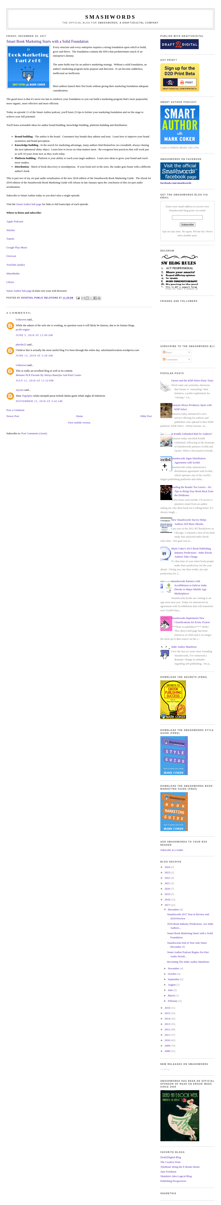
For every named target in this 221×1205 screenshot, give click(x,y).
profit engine (23, 329)
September (174, 979)
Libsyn (10, 282)
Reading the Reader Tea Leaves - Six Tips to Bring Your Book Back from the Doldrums (192, 491)
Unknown (21, 319)
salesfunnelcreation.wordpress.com (120, 350)
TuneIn (10, 238)
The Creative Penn (170, 1162)
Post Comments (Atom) (34, 433)
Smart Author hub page (28, 204)
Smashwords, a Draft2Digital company (128, 23)
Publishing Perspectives (173, 1181)
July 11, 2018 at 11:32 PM (35, 380)
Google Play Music (16, 247)
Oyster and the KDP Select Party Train (192, 380)
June (170, 990)
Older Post (146, 416)
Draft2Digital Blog (170, 1157)
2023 (167, 872)
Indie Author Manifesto (184, 646)
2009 (167, 1045)
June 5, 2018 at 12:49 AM (34, 335)
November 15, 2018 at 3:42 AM (39, 401)
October (172, 973)
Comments (170, 359)
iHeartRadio (13, 273)
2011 (167, 1034)
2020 (167, 888)
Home (79, 416)
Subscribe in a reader (171, 849)
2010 (167, 1040)
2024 (167, 867)
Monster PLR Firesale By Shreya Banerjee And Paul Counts (48, 375)
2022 (167, 877)
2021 (167, 883)
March (172, 995)
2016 (167, 1007)
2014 (167, 1018)
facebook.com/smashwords (175, 182)
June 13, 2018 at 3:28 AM (34, 355)
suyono (20, 389)
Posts (167, 352)
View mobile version (79, 422)
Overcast (11, 256)
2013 (167, 1024)
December (174, 909)
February (173, 1000)
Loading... (165, 1069)
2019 (167, 894)
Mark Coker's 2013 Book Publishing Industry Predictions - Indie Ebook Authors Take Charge (191, 552)
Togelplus (27, 395)
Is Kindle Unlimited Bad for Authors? (191, 433)
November (174, 968)
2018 (167, 899)
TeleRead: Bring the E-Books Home (180, 1166)
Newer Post (12, 416)
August (172, 984)
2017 (167, 904)
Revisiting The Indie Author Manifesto (188, 961)
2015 (167, 1013)
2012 (167, 1029)
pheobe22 (21, 344)
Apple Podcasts (14, 221)
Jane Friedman (168, 1171)
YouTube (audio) (15, 264)
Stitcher (10, 230)
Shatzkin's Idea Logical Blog (176, 1176)
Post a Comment (15, 410)
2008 (167, 1051)
